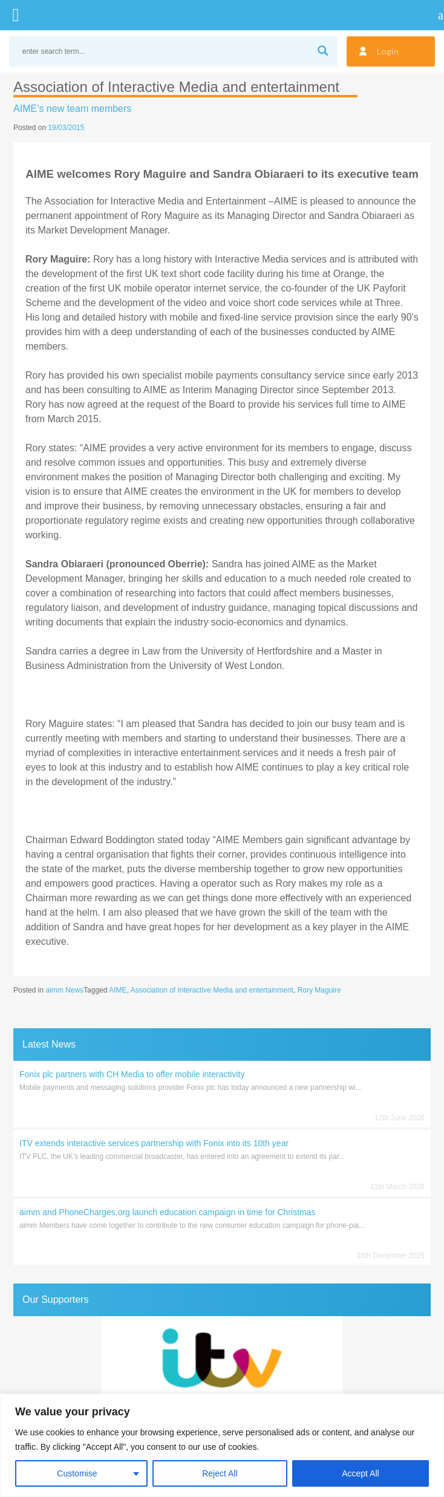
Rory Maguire (319, 990)
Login (388, 51)
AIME (117, 990)
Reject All (219, 1473)
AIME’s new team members (72, 108)
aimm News (64, 990)
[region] (222, 1445)
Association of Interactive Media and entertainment (211, 990)
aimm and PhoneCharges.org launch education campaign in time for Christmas (167, 1212)
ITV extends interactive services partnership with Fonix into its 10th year (154, 1143)
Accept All (360, 1473)
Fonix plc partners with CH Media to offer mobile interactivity (131, 1074)
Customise (77, 1473)
